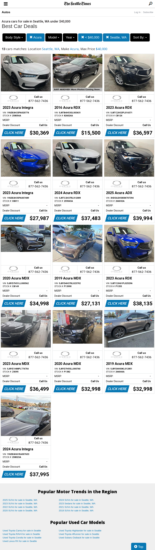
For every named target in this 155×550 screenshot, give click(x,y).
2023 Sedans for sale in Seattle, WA (77, 503)
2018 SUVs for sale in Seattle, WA (76, 510)
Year (70, 37)
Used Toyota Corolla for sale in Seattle (22, 537)
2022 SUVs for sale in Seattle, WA (20, 507)
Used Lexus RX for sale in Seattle (20, 541)
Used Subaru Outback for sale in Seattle (79, 537)
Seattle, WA (116, 37)
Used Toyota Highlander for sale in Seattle (80, 530)
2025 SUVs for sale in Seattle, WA (20, 500)
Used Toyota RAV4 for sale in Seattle (21, 534)
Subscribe (148, 12)
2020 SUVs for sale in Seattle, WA (20, 510)
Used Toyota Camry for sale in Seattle (22, 530)
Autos (6, 12)
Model (53, 37)
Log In (137, 12)
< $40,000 (90, 37)
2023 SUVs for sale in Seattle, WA (20, 503)
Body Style (14, 37)
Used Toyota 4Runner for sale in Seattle (79, 534)
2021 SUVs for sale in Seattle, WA (76, 507)
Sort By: (140, 37)
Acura (35, 37)
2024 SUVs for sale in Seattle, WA (76, 500)
